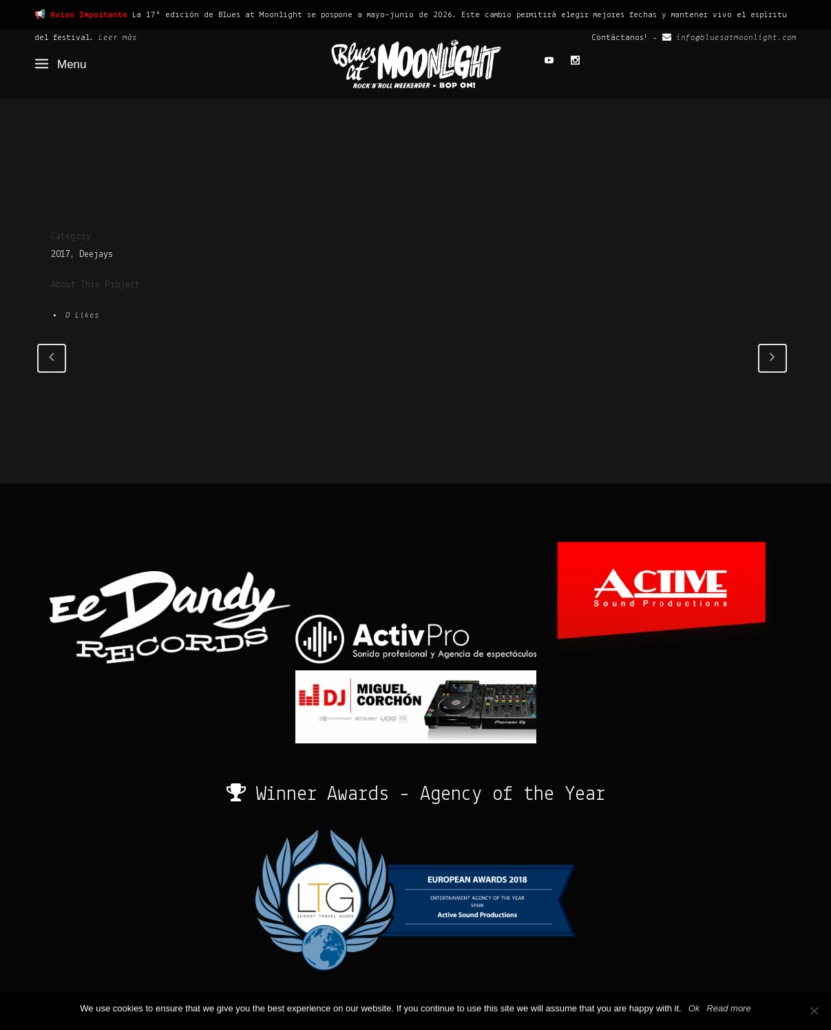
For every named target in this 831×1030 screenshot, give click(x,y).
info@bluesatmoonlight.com (736, 37)
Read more (728, 1008)
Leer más (117, 37)
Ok (694, 1008)
